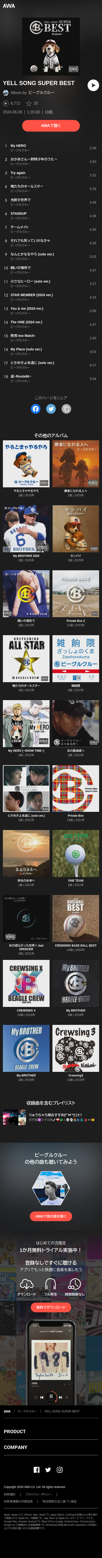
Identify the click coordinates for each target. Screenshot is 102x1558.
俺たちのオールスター (26, 686)
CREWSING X (26, 1010)
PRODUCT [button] (15, 1431)
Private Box (76, 815)
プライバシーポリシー (38, 1494)
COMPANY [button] (15, 1447)
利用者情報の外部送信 (18, 1501)
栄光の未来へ (26, 880)
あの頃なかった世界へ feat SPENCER (26, 947)
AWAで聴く (51, 126)
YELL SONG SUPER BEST (62, 1411)
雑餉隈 (75, 686)
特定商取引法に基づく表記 (60, 1501)
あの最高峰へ (75, 750)
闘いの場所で (26, 621)
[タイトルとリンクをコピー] (66, 409)
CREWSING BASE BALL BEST (75, 945)
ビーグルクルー (41, 93)
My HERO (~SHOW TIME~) (26, 750)
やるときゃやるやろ (26, 491)
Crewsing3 (76, 1075)
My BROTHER (75, 1010)
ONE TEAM (75, 880)
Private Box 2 (76, 621)
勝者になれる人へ (75, 491)
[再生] (93, 85)
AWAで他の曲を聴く (51, 1216)
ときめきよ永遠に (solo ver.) (26, 815)
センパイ (75, 556)
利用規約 (9, 1494)
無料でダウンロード (51, 1307)
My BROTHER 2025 (26, 556)
